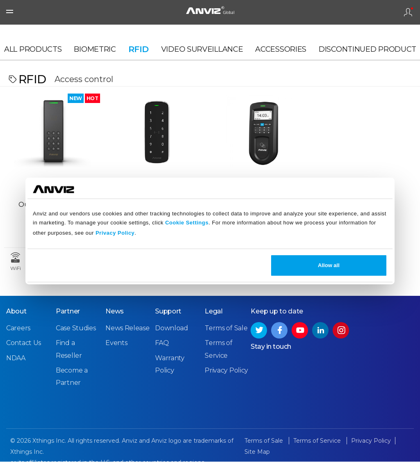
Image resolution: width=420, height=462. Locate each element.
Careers (18, 328)
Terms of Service (317, 441)
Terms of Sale (226, 328)
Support (168, 312)
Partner (68, 312)
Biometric (95, 51)
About (16, 312)
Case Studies (76, 328)
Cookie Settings (187, 223)
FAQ (162, 343)
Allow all (329, 265)
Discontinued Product (367, 51)
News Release (127, 328)
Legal (214, 312)
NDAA (15, 358)
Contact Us (23, 343)
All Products (33, 51)
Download (171, 328)
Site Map (257, 452)
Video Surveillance (202, 51)
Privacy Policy (115, 233)
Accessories (280, 51)
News (114, 312)
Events (116, 343)
